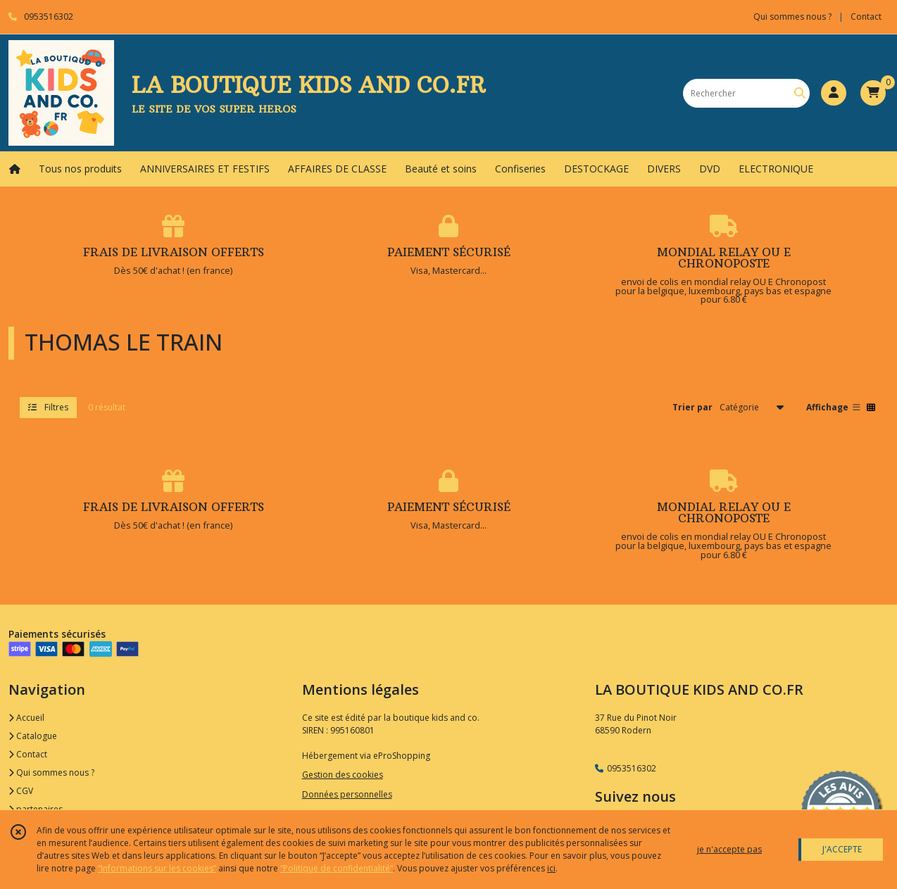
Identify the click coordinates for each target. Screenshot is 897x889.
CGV (20, 791)
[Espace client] (833, 92)
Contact (866, 17)
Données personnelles (347, 794)
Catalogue (32, 736)
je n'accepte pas (729, 849)
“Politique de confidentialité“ (336, 868)
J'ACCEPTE (842, 849)
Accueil (26, 718)
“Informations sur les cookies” (157, 868)
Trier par (692, 407)
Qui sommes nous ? (51, 772)
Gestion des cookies (342, 775)
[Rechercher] (800, 93)
